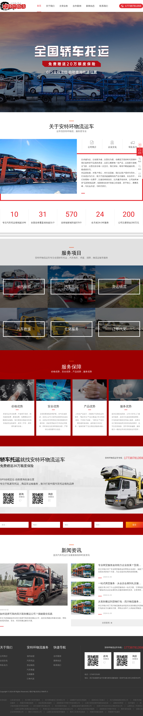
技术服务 (131, 703)
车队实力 (4, 665)
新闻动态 (90, 6)
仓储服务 (71, 329)
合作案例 (77, 6)
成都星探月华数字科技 (108, 709)
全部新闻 (106, 623)
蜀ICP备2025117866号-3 (38, 692)
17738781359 (133, 5)
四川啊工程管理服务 (33, 700)
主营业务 (63, 6)
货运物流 (119, 287)
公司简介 (4, 656)
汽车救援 (24, 329)
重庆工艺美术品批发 (77, 712)
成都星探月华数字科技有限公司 (68, 703)
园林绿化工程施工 (98, 700)
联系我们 (103, 6)
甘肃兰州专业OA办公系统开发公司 (109, 706)
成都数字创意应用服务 (78, 700)
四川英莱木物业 (61, 706)
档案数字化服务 (114, 712)
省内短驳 (24, 287)
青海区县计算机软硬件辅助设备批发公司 (57, 709)
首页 (39, 6)
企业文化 (4, 661)
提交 (134, 525)
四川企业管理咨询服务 (86, 709)
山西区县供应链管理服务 (56, 712)
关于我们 (50, 6)
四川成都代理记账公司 (42, 706)
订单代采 (119, 329)
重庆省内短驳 (126, 709)
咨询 (139, 151)
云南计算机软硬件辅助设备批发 (96, 703)
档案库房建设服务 (27, 703)
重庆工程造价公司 (35, 712)
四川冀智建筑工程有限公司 (55, 700)
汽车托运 (71, 287)
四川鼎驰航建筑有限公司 (119, 700)
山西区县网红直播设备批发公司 (26, 709)
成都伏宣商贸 (118, 703)
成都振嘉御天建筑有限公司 (81, 706)
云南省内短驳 (15, 700)
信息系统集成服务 (45, 703)
